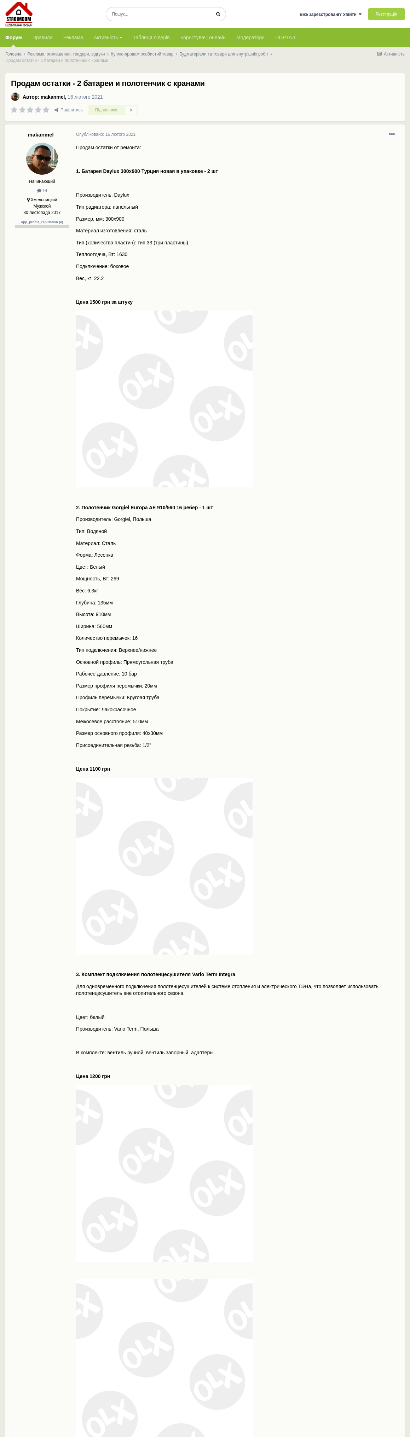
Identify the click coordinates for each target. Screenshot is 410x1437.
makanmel (53, 97)
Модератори (250, 37)
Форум (13, 41)
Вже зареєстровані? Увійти (331, 14)
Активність (108, 37)
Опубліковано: (105, 134)
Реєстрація (386, 14)
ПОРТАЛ (285, 37)
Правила (43, 37)
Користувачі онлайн (203, 37)
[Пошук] (158, 14)
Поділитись (68, 110)
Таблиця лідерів (151, 37)
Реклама (73, 37)
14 (42, 190)
